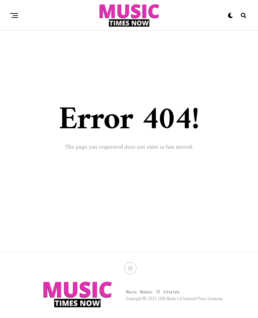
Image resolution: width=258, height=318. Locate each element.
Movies (146, 291)
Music (131, 291)
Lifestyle (171, 291)
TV (158, 291)
